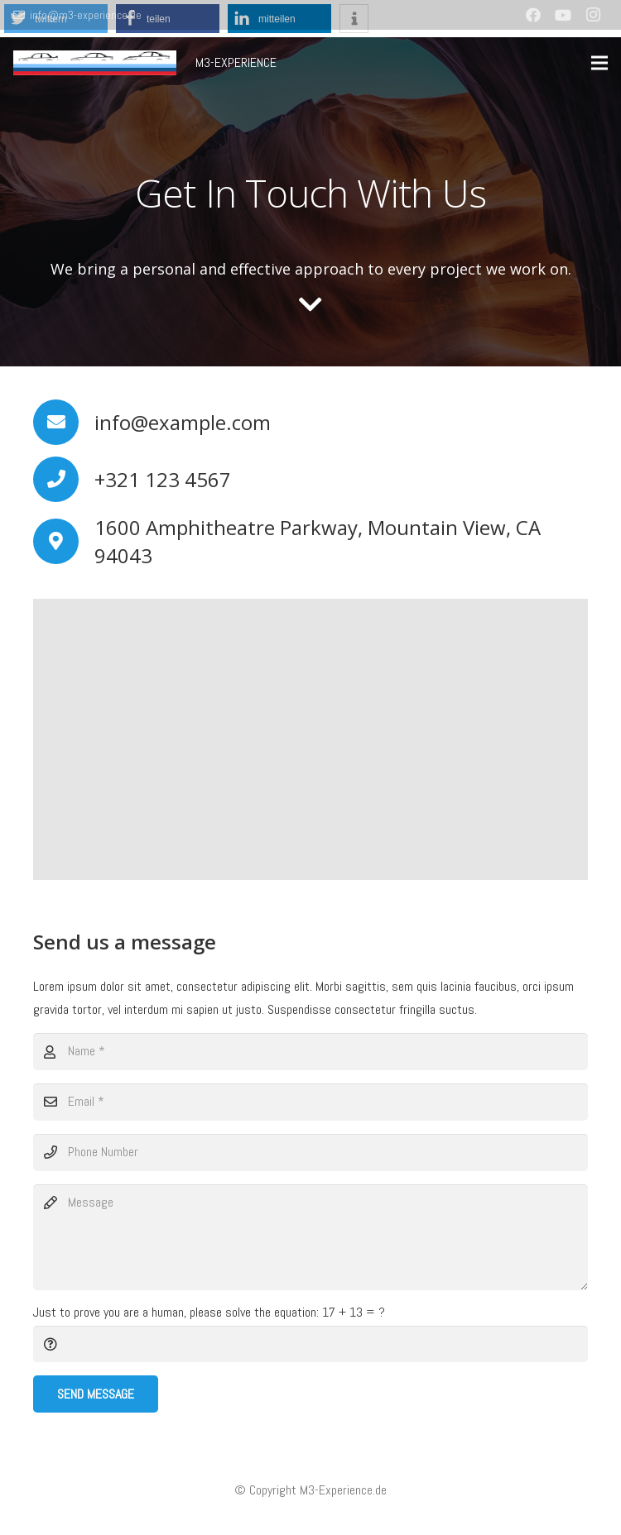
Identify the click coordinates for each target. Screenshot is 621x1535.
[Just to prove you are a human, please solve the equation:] (310, 1344)
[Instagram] (593, 15)
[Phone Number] (310, 1152)
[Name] (310, 1051)
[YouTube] (563, 15)
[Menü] (599, 63)
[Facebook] (533, 15)
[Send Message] (95, 1394)
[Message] (310, 1237)
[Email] (310, 1102)
